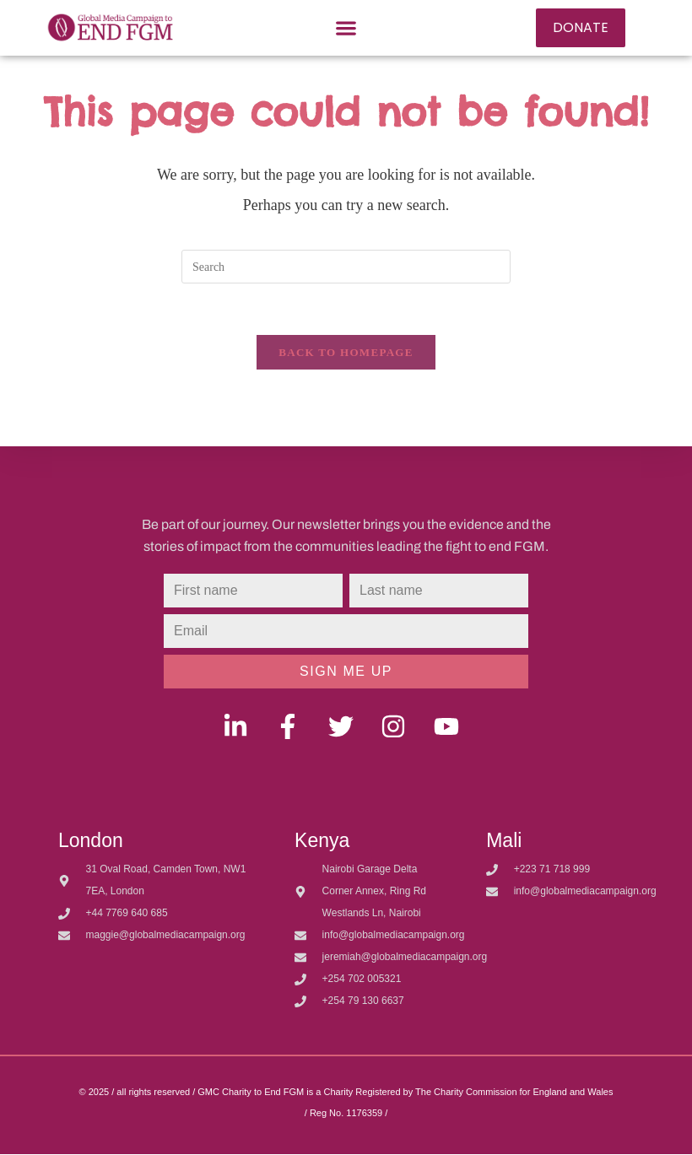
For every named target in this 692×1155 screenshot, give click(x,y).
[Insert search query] (346, 266)
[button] (345, 27)
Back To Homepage (345, 352)
